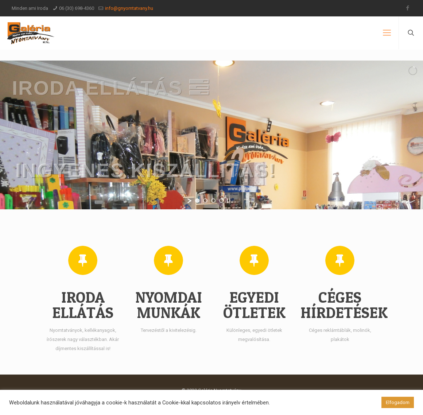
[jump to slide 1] (197, 200)
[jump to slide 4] (221, 200)
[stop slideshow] (228, 200)
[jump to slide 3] (213, 200)
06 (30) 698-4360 (76, 8)
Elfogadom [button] (398, 402)
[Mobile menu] (387, 33)
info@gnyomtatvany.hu (129, 8)
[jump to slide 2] (205, 200)
